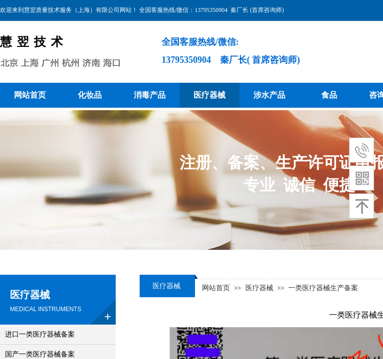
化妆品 (90, 95)
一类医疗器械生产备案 (323, 288)
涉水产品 (269, 95)
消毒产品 (150, 95)
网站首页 (30, 95)
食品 (329, 95)
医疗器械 (209, 95)
